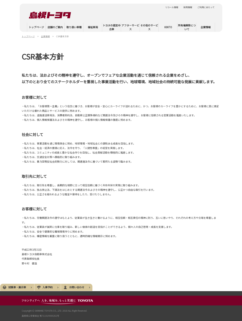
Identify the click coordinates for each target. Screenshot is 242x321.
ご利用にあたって (206, 7)
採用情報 (187, 7)
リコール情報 (171, 7)
